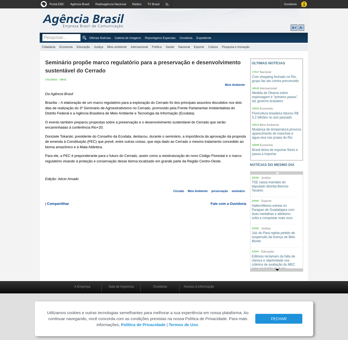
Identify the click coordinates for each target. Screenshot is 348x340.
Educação (83, 46)
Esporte (199, 46)
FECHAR (279, 319)
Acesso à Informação (304, 4)
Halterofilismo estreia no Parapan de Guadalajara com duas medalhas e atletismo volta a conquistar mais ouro (273, 212)
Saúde (170, 46)
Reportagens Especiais (160, 38)
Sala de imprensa (121, 287)
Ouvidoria (290, 4)
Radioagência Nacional (110, 4)
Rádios (136, 4)
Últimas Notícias (100, 38)
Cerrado (178, 191)
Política (157, 46)
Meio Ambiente (235, 84)
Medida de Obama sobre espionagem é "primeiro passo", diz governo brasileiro (275, 97)
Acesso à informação (199, 287)
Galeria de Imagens (128, 38)
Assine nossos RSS (167, 4)
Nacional (184, 46)
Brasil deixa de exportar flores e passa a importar (275, 152)
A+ (294, 28)
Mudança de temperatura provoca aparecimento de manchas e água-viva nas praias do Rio (276, 133)
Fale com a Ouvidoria (229, 204)
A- (301, 28)
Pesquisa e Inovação (236, 46)
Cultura (213, 46)
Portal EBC (56, 4)
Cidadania (48, 46)
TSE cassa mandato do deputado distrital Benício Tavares (270, 186)
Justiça (98, 46)
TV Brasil (153, 4)
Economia (66, 46)
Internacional (139, 46)
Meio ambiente (117, 46)
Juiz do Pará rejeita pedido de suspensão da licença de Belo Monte (273, 237)
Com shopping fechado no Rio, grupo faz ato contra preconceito (275, 79)
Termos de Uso (183, 324)
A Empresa (82, 287)
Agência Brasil (79, 4)
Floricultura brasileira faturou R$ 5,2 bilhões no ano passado (275, 115)
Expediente (203, 38)
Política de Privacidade (143, 324)
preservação (219, 191)
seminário (238, 191)
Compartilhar (58, 204)
